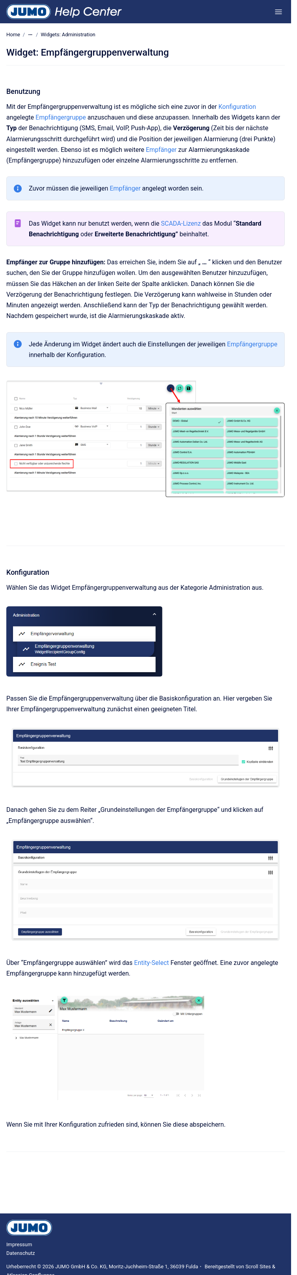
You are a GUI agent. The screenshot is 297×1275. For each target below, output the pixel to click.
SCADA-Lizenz (181, 223)
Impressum (19, 1244)
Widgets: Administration (68, 34)
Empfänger (161, 149)
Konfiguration (237, 106)
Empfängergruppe (60, 117)
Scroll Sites (258, 1266)
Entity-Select (151, 963)
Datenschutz (20, 1253)
